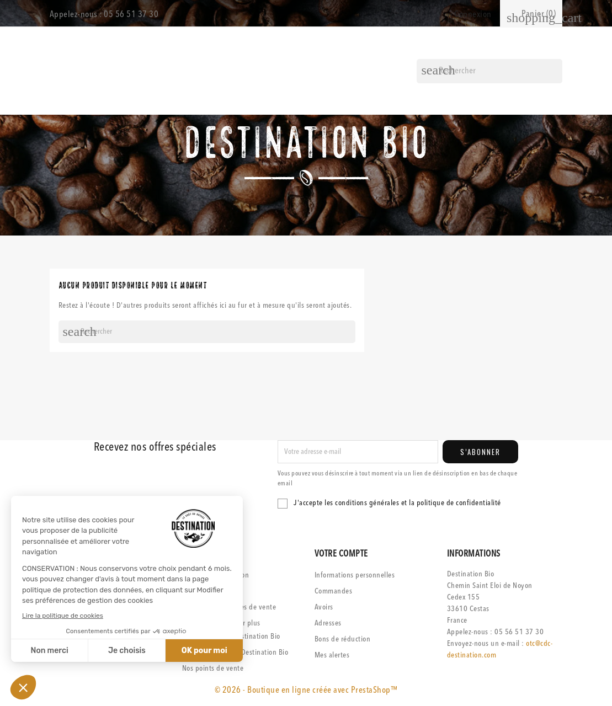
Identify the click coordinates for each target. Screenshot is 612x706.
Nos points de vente (213, 668)
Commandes (334, 591)
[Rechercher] (489, 71)
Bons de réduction (343, 639)
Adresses (328, 623)
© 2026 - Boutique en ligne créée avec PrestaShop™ (306, 690)
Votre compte (341, 554)
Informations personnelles (355, 575)
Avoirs (324, 607)
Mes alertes (332, 655)
